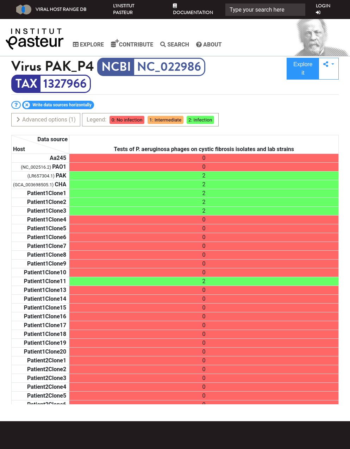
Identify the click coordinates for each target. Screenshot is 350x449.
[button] (329, 69)
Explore (88, 44)
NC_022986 (169, 67)
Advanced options (45, 119)
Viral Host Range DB (51, 9)
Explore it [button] (302, 68)
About (209, 44)
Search (174, 44)
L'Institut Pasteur (123, 9)
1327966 (65, 84)
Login (323, 9)
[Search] (265, 10)
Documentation (193, 10)
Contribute (132, 43)
